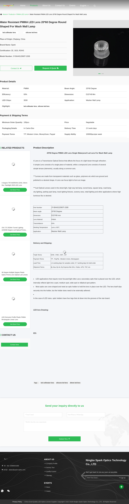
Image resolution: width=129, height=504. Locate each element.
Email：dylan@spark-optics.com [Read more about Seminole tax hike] (13, 470)
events (72, 5)
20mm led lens (75, 383)
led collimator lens (47, 383)
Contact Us (60, 5)
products (12, 14)
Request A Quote (50, 68)
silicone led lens (62, 383)
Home (22, 5)
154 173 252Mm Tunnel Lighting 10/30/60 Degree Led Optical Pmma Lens (14, 230)
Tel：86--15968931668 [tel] (10, 466)
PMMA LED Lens (22, 14)
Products (34, 5)
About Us (46, 5)
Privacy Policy (17, 502)
